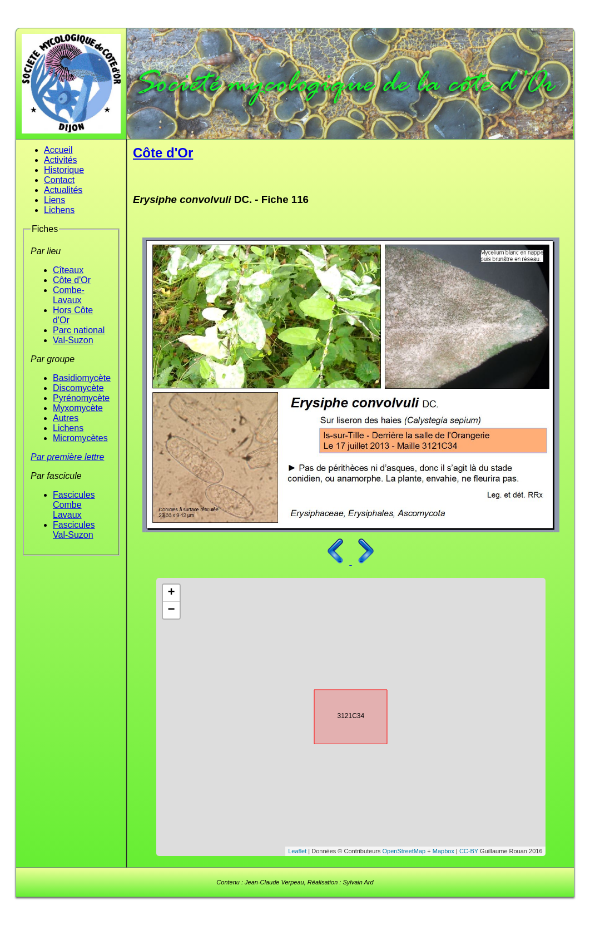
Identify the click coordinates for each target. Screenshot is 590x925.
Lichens (59, 210)
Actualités (63, 190)
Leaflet (297, 851)
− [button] (171, 610)
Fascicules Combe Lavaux (74, 505)
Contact (59, 180)
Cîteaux (68, 270)
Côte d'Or (72, 280)
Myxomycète (78, 408)
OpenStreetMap (404, 851)
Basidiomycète (82, 378)
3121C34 (341, 715)
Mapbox (443, 851)
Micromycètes (80, 438)
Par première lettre (68, 457)
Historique (64, 170)
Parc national (79, 330)
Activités (60, 160)
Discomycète (78, 388)
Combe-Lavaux (69, 295)
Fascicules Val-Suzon (74, 530)
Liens (54, 200)
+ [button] (171, 593)
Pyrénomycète (81, 398)
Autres (65, 418)
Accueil (58, 150)
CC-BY (468, 851)
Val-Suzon (73, 340)
